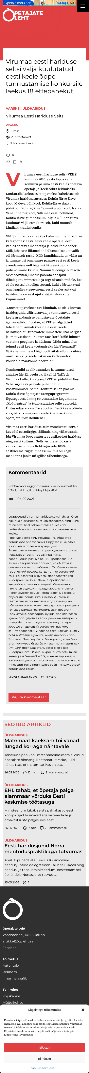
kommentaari (19, 143)
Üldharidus (34, 108)
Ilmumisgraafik (15, 978)
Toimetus (10, 959)
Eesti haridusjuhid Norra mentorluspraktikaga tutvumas (43, 848)
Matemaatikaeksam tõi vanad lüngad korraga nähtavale (41, 743)
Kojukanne (11, 996)
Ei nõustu (44, 1058)
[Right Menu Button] (83, 6)
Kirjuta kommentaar (29, 697)
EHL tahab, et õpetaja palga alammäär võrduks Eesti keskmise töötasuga (39, 796)
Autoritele (11, 965)
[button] (83, 1010)
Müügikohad (13, 1003)
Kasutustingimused (42, 1067)
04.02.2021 (25, 499)
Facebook (11, 948)
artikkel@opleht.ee (18, 941)
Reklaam (10, 972)
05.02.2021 (49, 677)
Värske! (13, 108)
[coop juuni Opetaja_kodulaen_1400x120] (39, 3)
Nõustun (44, 1047)
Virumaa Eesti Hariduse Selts (35, 116)
